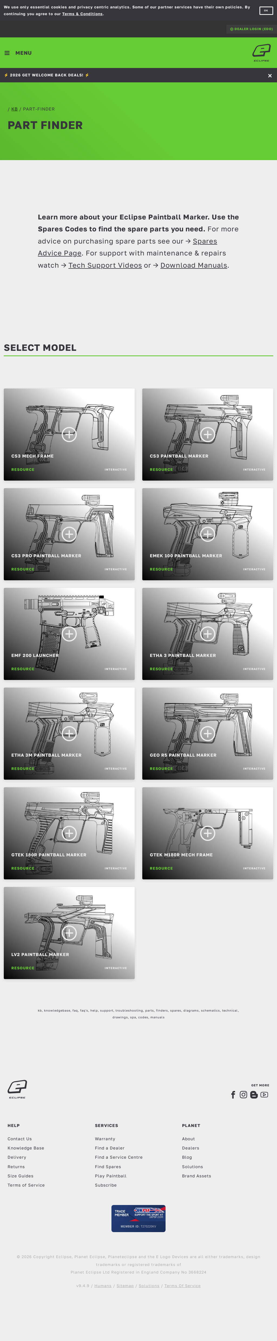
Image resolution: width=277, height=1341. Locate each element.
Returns (16, 1166)
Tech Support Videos (105, 265)
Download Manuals (193, 265)
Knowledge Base (26, 1147)
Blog (187, 1157)
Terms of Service (26, 1185)
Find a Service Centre (119, 1157)
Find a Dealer (110, 1147)
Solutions (192, 1166)
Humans (103, 1285)
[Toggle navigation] (18, 53)
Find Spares (108, 1166)
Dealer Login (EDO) (251, 29)
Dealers (190, 1147)
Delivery (17, 1157)
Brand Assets (196, 1175)
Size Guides (21, 1175)
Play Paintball (111, 1175)
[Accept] (270, 75)
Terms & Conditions (82, 13)
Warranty (105, 1138)
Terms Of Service (182, 1285)
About (188, 1138)
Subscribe (106, 1185)
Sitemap (125, 1285)
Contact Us (20, 1138)
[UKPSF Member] (138, 1218)
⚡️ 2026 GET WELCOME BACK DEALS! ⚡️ (47, 75)
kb (14, 109)
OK (266, 10)
